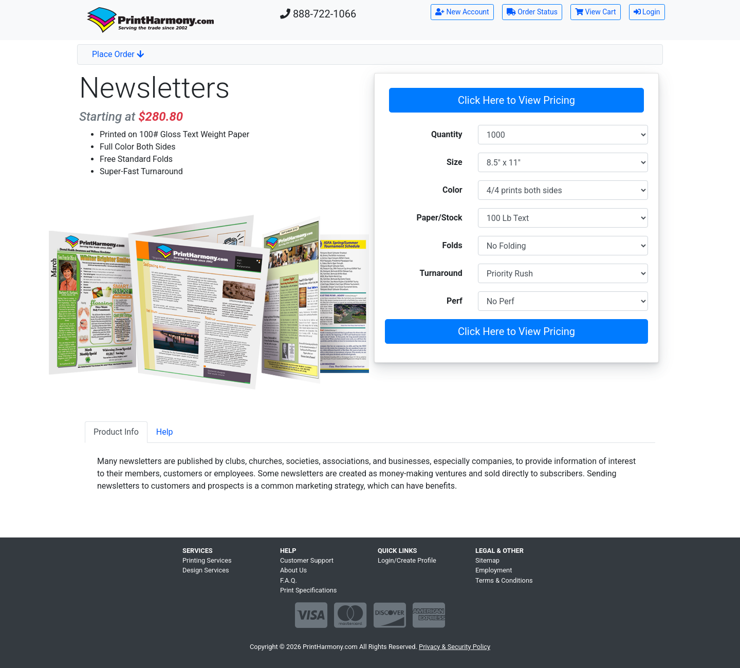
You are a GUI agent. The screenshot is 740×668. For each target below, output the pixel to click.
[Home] (150, 20)
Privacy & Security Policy (454, 647)
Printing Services (207, 560)
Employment (493, 570)
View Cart (595, 12)
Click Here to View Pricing (516, 100)
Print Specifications (308, 590)
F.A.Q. (288, 580)
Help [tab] (164, 432)
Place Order (118, 54)
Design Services (205, 570)
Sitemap (487, 560)
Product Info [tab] (116, 432)
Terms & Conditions (504, 580)
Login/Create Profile (407, 560)
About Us (293, 570)
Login (647, 12)
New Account (462, 12)
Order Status (532, 12)
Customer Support (307, 560)
